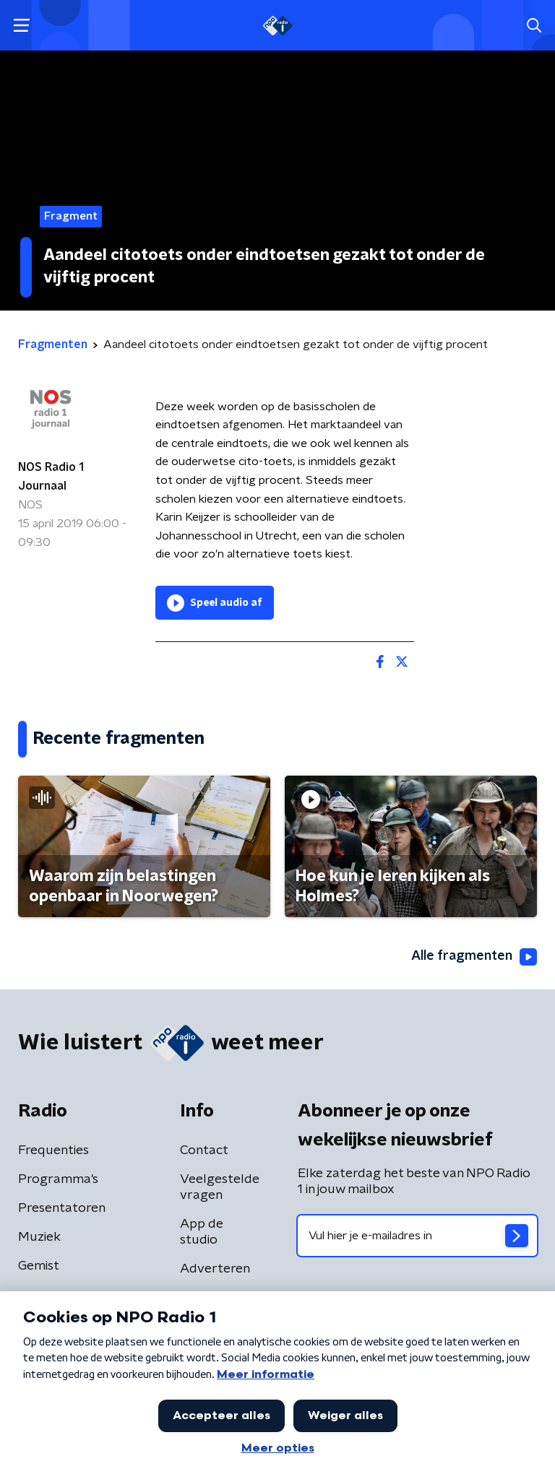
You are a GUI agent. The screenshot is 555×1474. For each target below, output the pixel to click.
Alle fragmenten (474, 957)
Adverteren (215, 1268)
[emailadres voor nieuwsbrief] (417, 1235)
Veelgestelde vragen (219, 1187)
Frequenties (53, 1150)
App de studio (201, 1232)
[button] (21, 25)
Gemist (38, 1266)
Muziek (39, 1237)
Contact (204, 1150)
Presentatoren (62, 1208)
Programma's (58, 1179)
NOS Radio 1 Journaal (51, 476)
